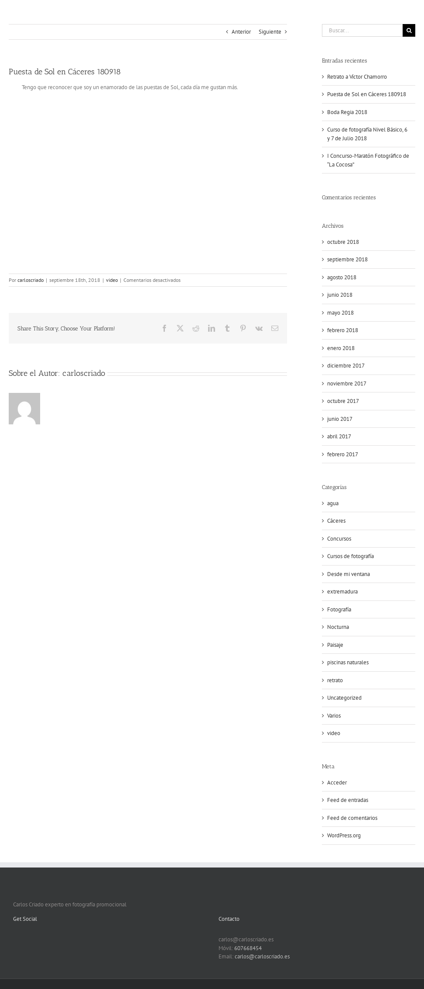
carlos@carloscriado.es (262, 956)
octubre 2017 (343, 401)
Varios (334, 715)
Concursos (339, 538)
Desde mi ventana (348, 574)
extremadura (342, 591)
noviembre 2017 (346, 383)
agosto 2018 (341, 277)
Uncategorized (344, 697)
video (112, 280)
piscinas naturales (348, 662)
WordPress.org (344, 835)
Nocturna (338, 627)
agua (333, 503)
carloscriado (30, 280)
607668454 (248, 948)
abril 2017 (339, 436)
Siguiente (270, 31)
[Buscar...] (362, 30)
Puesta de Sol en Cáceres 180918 (366, 94)
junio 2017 (339, 419)
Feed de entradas (347, 800)
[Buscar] (409, 30)
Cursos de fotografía (350, 556)
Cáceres (336, 520)
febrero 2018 (342, 330)
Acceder (337, 782)
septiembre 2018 (347, 259)
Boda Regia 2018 (347, 112)
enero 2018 (341, 348)
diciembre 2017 (346, 365)
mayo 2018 (340, 312)
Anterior (241, 31)
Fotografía (339, 609)
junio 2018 (339, 294)
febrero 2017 (342, 454)
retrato (335, 680)
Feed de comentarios (352, 818)
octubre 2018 (343, 242)
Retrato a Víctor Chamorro (357, 76)
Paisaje (335, 645)
